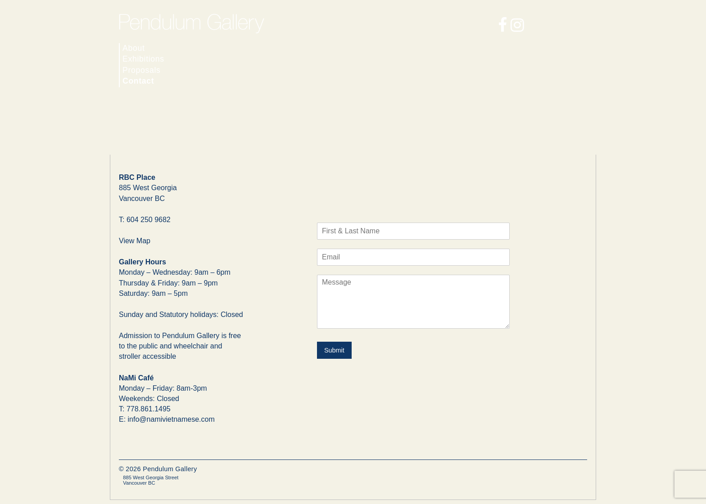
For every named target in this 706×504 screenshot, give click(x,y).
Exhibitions (143, 58)
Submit (334, 350)
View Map (134, 241)
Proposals (141, 70)
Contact (138, 80)
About (133, 48)
